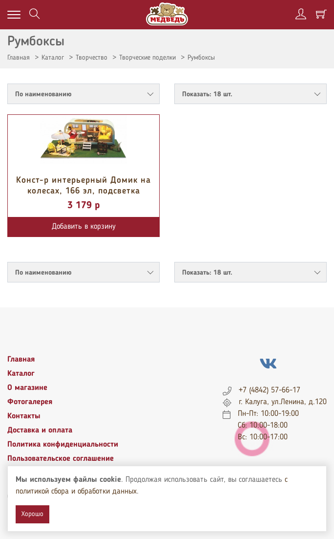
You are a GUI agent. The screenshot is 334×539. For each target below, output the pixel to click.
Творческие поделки (147, 57)
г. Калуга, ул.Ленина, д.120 (283, 402)
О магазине (27, 388)
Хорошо (32, 514)
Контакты (24, 416)
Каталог (53, 57)
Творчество (91, 57)
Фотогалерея (29, 402)
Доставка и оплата (39, 430)
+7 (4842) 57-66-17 (269, 390)
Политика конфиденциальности (62, 445)
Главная (18, 57)
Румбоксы (201, 57)
